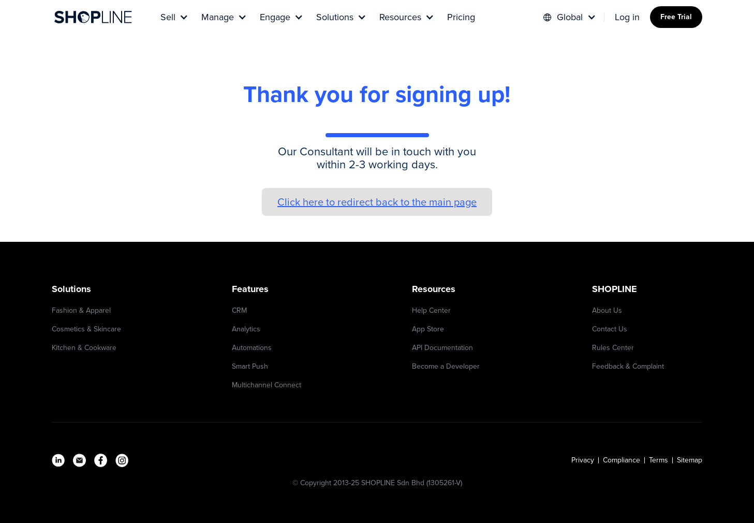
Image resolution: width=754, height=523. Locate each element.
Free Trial (676, 16)
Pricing (461, 17)
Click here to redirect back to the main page (377, 202)
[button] (173, 17)
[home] (93, 17)
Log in (627, 17)
